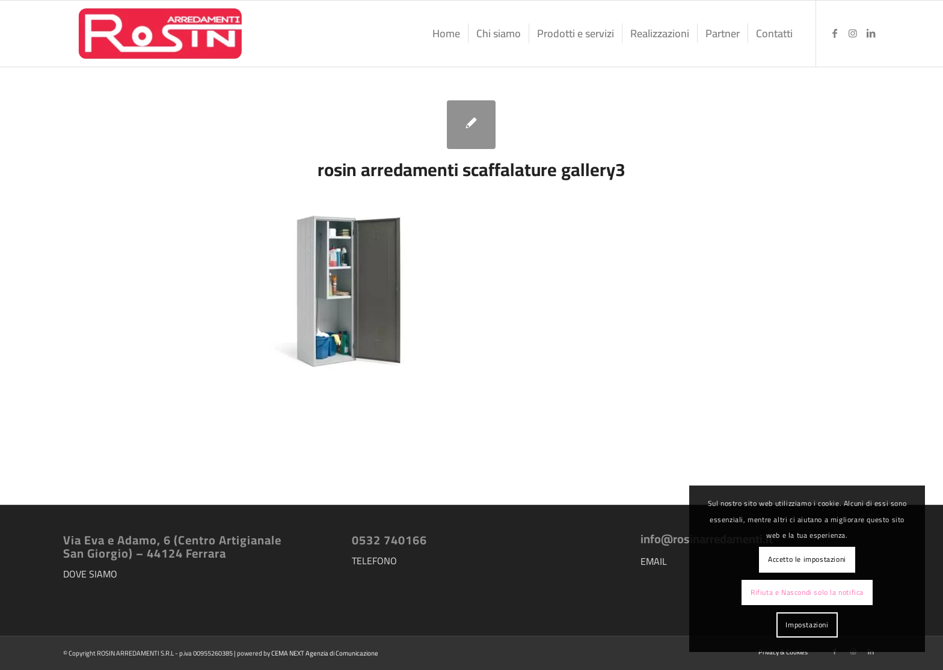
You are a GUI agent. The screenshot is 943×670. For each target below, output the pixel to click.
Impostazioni (806, 625)
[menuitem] (446, 34)
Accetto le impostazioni (807, 559)
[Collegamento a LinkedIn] (871, 33)
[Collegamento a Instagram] (853, 33)
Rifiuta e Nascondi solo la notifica (807, 592)
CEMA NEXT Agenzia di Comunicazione (324, 653)
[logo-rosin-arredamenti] (159, 34)
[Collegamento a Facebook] (835, 33)
